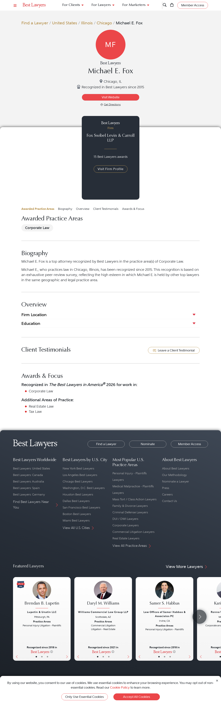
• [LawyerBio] (42, 656)
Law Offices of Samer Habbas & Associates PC (164, 614)
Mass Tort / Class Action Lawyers (134, 499)
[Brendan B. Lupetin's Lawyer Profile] (42, 595)
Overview (82, 209)
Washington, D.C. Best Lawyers (84, 488)
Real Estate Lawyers (125, 538)
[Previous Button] (16, 619)
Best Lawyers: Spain (26, 488)
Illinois (87, 22)
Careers (167, 494)
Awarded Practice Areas (37, 209)
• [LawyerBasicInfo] (36, 656)
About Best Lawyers (175, 468)
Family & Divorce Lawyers (130, 506)
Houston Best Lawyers (78, 494)
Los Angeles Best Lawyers (80, 475)
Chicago (104, 22)
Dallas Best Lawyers (76, 501)
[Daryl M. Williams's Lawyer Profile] (103, 595)
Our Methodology (174, 475)
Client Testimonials (105, 209)
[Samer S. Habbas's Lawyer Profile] (164, 595)
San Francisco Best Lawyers (81, 507)
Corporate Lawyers (125, 525)
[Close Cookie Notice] (217, 680)
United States (64, 22)
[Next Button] (68, 619)
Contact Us (169, 501)
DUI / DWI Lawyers (125, 519)
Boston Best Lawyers (77, 514)
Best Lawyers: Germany (29, 494)
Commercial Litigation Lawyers (133, 532)
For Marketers (134, 5)
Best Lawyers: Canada (28, 475)
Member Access (189, 444)
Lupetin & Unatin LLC (42, 612)
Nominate (148, 444)
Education (30, 323)
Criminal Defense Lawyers (130, 512)
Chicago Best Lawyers (78, 481)
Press (165, 488)
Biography (65, 209)
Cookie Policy (120, 687)
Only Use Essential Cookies (84, 697)
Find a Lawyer (34, 22)
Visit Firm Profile (111, 169)
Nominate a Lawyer (175, 481)
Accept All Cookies (136, 697)
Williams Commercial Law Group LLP (103, 612)
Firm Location (33, 314)
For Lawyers (101, 5)
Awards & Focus (133, 209)
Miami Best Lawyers (76, 520)
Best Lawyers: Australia (28, 481)
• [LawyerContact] (47, 656)
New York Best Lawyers (78, 468)
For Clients (71, 5)
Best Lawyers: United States (31, 468)
